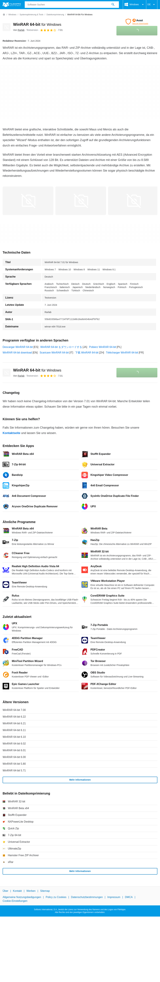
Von (18, 30)
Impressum (113, 897)
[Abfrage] (72, 4)
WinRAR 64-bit (37, 24)
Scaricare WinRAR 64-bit (54, 352)
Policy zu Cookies (56, 897)
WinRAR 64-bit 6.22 (14, 716)
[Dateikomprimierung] (55, 14)
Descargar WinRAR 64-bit (18, 347)
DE (152, 5)
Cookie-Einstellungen (15, 900)
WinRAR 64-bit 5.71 (14, 770)
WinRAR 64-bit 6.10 (14, 736)
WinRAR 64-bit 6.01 (14, 750)
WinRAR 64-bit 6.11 (14, 730)
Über (5, 890)
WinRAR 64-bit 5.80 (14, 763)
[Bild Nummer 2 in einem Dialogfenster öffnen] (133, 200)
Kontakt (17, 890)
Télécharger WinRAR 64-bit (122, 352)
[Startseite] (4, 14)
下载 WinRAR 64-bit (86, 352)
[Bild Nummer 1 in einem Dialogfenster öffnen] (80, 200)
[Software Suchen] (113, 4)
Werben (31, 890)
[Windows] (12, 14)
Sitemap (45, 890)
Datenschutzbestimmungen (87, 897)
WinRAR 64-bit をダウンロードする (61, 347)
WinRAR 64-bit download (17, 352)
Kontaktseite (11, 433)
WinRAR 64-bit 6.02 (14, 743)
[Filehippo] (12, 4)
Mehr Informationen (80, 779)
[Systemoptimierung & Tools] (31, 14)
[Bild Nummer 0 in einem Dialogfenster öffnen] (28, 200)
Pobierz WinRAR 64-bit (102, 347)
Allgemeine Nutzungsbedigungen (22, 897)
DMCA (129, 897)
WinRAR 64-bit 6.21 (14, 723)
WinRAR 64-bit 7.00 (14, 710)
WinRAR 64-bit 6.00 (14, 757)
